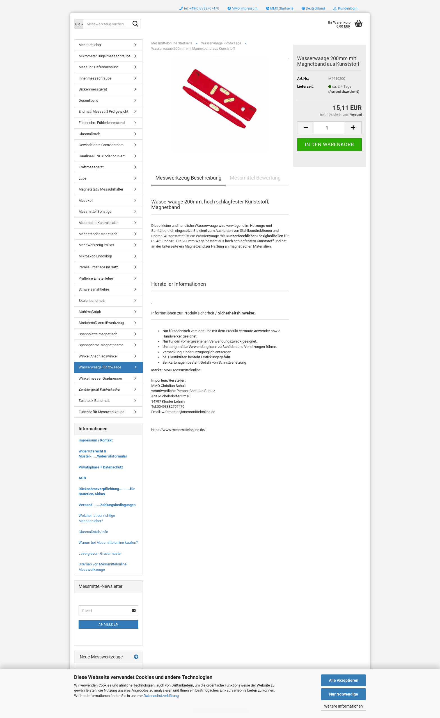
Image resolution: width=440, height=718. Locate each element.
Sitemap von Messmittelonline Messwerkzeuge (103, 567)
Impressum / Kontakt (96, 440)
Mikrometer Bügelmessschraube (104, 56)
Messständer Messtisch (98, 234)
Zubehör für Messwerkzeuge (101, 412)
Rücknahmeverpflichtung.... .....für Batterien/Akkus (107, 491)
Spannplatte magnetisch (98, 334)
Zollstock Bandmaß (94, 400)
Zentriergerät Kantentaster (99, 389)
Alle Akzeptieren (343, 680)
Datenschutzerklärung (161, 696)
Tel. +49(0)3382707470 (199, 8)
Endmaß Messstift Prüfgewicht (103, 111)
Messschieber (90, 45)
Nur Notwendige (343, 694)
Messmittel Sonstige (95, 211)
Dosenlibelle (88, 100)
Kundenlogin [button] (345, 8)
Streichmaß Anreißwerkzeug (101, 323)
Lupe (82, 178)
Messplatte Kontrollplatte (98, 223)
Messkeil (86, 200)
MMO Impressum (243, 8)
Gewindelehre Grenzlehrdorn (101, 145)
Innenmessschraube (95, 78)
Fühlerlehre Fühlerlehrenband (102, 123)
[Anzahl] (329, 127)
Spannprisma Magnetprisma (101, 345)
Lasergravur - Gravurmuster (100, 553)
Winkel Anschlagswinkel (98, 356)
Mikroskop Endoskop (95, 256)
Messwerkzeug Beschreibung (188, 178)
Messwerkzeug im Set (96, 245)
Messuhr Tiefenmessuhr (98, 67)
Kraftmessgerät (91, 167)
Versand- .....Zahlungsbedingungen (107, 505)
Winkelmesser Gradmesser (100, 378)
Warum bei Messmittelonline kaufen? (108, 542)
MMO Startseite (279, 8)
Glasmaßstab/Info (93, 532)
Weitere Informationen (343, 706)
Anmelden (108, 624)
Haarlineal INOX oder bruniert (102, 156)
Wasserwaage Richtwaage (100, 367)
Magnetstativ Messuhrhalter (101, 189)
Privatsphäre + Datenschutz (101, 467)
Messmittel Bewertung (255, 178)
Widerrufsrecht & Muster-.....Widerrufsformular (103, 454)
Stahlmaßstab (90, 312)
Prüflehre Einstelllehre (96, 278)
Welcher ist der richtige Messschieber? (97, 518)
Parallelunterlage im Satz (98, 267)
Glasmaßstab (89, 134)
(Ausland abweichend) (343, 92)
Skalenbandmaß (92, 300)
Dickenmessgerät (93, 89)
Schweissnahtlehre (94, 289)
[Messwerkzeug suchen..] (78, 24)
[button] (313, 8)
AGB (82, 478)
